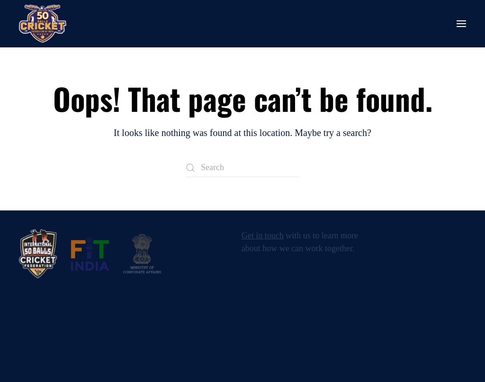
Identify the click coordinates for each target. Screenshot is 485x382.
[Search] (242, 167)
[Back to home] (42, 24)
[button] (461, 24)
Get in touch (263, 235)
